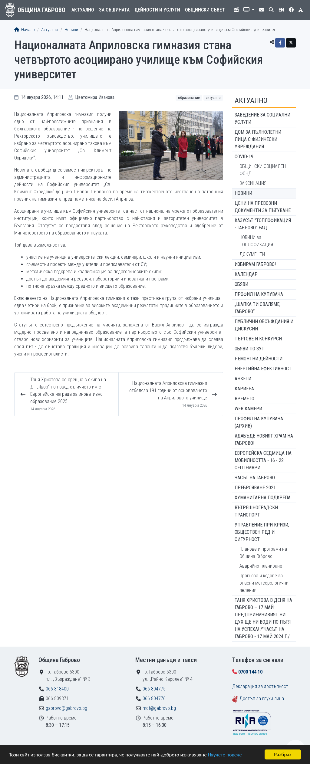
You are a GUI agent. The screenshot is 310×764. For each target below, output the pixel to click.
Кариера (244, 389)
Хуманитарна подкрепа (263, 497)
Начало (24, 29)
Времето (244, 399)
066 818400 (57, 689)
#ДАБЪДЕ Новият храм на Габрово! (264, 439)
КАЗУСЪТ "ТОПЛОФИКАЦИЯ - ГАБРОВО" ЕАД (263, 224)
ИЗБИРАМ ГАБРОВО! (255, 264)
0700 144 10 (250, 672)
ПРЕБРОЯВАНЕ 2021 (255, 487)
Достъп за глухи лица (261, 698)
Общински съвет (205, 10)
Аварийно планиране (260, 566)
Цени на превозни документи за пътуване (263, 206)
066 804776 (154, 698)
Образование (189, 97)
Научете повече (225, 755)
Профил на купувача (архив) (259, 422)
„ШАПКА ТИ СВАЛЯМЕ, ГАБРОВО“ (257, 307)
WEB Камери (248, 409)
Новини (71, 29)
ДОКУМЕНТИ (252, 254)
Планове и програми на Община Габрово (263, 552)
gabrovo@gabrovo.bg (66, 708)
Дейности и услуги (157, 10)
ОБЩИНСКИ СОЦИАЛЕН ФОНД (262, 169)
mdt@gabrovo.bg (159, 708)
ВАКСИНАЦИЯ (252, 183)
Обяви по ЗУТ (249, 349)
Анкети (243, 379)
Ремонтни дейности (258, 359)
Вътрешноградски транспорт (256, 511)
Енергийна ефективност (263, 369)
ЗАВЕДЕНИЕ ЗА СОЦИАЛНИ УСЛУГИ (262, 118)
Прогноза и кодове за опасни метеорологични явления (264, 583)
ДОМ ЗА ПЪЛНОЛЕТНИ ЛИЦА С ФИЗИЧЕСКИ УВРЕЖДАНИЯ (258, 139)
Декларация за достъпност (260, 686)
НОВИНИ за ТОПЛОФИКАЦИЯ (256, 241)
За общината (114, 10)
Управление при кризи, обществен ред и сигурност (262, 532)
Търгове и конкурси (258, 339)
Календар (246, 274)
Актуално (82, 10)
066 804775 (154, 689)
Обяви (241, 284)
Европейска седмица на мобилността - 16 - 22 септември (263, 460)
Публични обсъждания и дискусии (264, 325)
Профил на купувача (259, 294)
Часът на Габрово (255, 477)
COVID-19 (244, 156)
